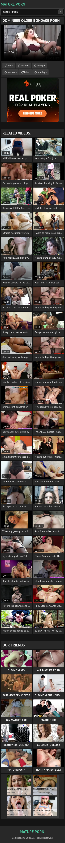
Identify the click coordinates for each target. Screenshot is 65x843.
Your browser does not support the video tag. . (32, 43)
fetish (10, 65)
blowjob (41, 65)
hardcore (12, 72)
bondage (42, 72)
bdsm (27, 72)
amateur (25, 65)
